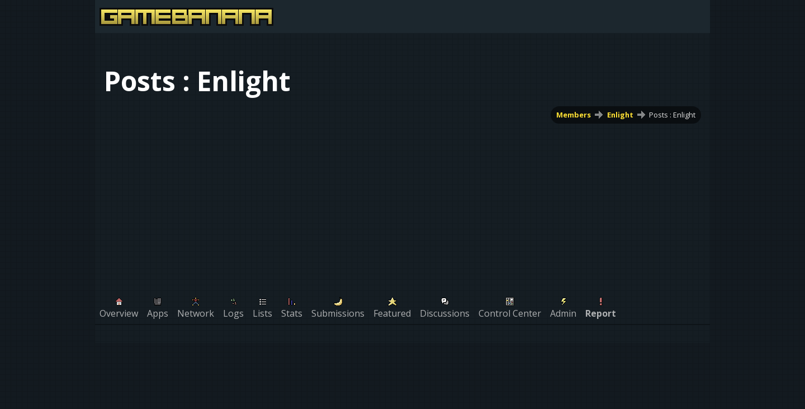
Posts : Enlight (672, 115)
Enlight (620, 115)
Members (573, 115)
